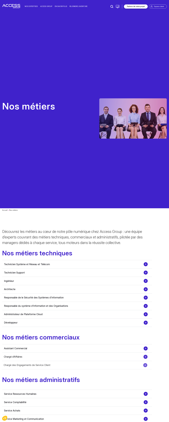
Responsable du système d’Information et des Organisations (36, 306)
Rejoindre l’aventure (78, 6)
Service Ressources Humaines (20, 394)
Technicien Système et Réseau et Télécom (27, 264)
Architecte (9, 289)
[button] (4, 418)
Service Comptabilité (15, 402)
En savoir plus (61, 6)
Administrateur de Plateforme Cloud (23, 314)
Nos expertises (31, 6)
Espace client (159, 6)
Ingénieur (9, 281)
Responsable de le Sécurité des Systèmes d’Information (34, 297)
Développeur (11, 322)
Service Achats (12, 410)
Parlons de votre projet (136, 6)
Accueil (4, 210)
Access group (46, 6)
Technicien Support (14, 272)
